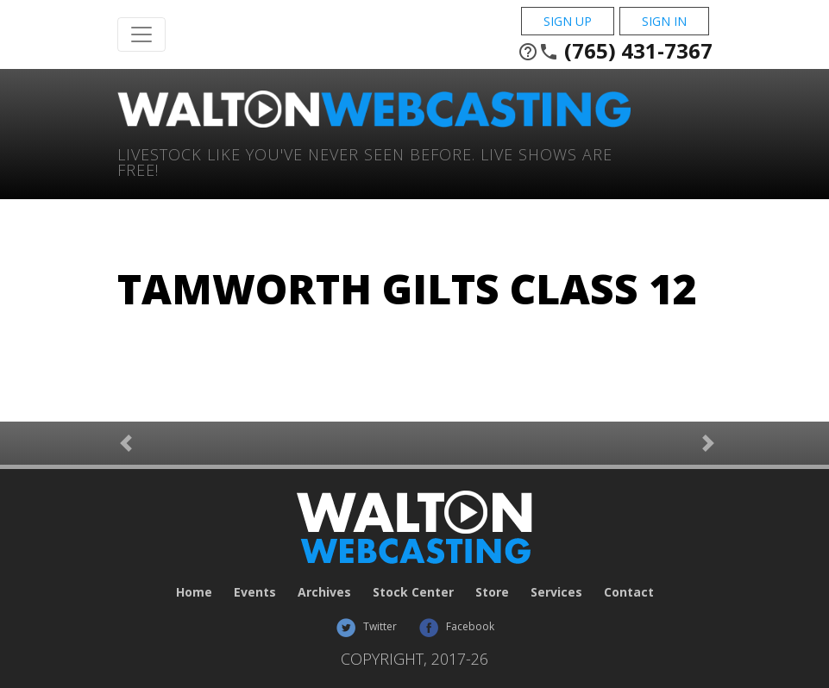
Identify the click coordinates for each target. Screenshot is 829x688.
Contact (629, 592)
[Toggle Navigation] (141, 34)
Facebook (456, 626)
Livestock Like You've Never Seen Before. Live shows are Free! (364, 161)
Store (492, 592)
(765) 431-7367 (615, 51)
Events (255, 592)
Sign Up (567, 21)
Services (556, 592)
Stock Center (413, 592)
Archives (324, 592)
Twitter (366, 626)
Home (194, 592)
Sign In (664, 21)
